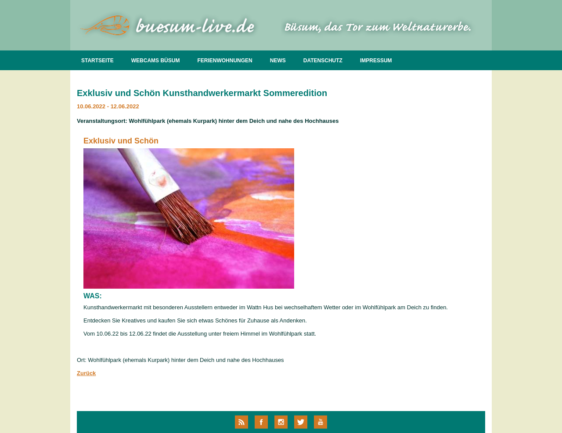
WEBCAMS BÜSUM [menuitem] (155, 60)
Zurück (86, 373)
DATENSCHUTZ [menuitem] (322, 60)
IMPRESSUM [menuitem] (376, 60)
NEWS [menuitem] (278, 60)
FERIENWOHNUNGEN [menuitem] (224, 60)
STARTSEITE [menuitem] (97, 60)
